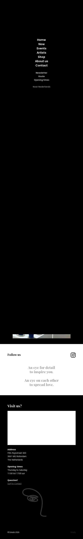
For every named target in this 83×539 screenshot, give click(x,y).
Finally (73, 532)
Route (41, 76)
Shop (41, 57)
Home (41, 40)
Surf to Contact (15, 483)
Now (41, 44)
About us (41, 61)
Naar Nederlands (41, 86)
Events (41, 48)
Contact (41, 65)
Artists (41, 53)
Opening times (41, 80)
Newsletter (41, 72)
